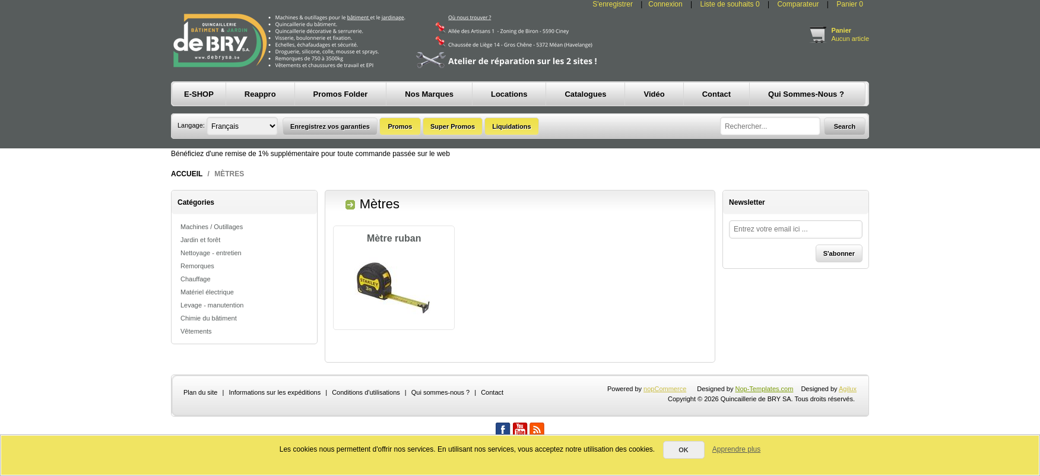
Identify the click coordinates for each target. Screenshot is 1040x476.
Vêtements (196, 331)
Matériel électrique (207, 292)
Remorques (197, 265)
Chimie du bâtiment (208, 318)
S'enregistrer (612, 4)
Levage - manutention (211, 305)
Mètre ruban (394, 238)
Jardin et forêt (200, 239)
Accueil (186, 174)
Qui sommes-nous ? (440, 417)
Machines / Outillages (211, 226)
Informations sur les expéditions (275, 417)
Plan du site (200, 417)
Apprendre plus (736, 449)
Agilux (848, 413)
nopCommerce (664, 413)
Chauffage (195, 279)
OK (683, 449)
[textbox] (770, 126)
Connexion (665, 4)
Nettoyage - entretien (211, 252)
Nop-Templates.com (764, 413)
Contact (492, 417)
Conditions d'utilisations (366, 417)
